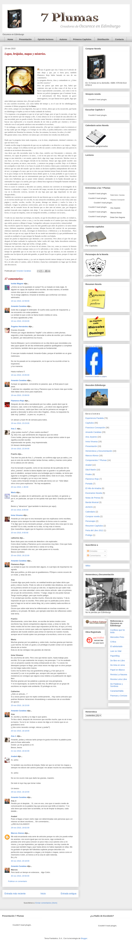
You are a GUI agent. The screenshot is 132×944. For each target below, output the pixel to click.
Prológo (88, 535)
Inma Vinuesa (17, 515)
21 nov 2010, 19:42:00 (20, 751)
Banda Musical (92, 502)
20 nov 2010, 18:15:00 (20, 705)
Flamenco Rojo (17, 401)
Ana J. (13, 429)
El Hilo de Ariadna (93, 488)
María (13, 492)
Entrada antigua (68, 893)
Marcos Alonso (17, 833)
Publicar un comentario (17, 881)
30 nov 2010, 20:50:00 (20, 876)
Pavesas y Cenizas (118, 695)
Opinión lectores (45, 39)
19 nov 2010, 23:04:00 (20, 321)
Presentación (25, 39)
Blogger (84, 938)
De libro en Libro (117, 660)
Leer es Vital (115, 651)
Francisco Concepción (95, 427)
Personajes (90, 521)
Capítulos (89, 423)
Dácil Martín (90, 470)
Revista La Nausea (118, 674)
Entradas (92, 551)
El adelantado (116, 646)
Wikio (87, 566)
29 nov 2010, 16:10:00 (20, 792)
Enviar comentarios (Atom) (46, 903)
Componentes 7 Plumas (96, 460)
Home (10, 39)
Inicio (43, 893)
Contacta (119, 39)
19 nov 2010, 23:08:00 (20, 395)
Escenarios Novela (93, 493)
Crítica (113, 642)
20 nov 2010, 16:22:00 (20, 555)
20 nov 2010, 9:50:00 (19, 533)
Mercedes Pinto (117, 637)
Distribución (103, 39)
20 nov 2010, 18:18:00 (20, 731)
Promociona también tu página (96, 376)
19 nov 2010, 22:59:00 (20, 301)
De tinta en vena (117, 665)
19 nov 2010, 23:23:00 (20, 423)
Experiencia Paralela (94, 418)
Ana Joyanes (115, 208)
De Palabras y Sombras (116, 685)
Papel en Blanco (117, 670)
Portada (88, 483)
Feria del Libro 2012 (94, 530)
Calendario (90, 512)
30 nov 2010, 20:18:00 (20, 861)
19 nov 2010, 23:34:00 (20, 449)
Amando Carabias (19, 306)
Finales (88, 474)
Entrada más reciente (15, 893)
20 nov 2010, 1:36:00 (19, 487)
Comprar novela (92, 516)
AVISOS (89, 507)
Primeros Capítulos (82, 39)
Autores (63, 39)
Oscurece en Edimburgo (93, 346)
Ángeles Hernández (19, 326)
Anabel (14, 756)
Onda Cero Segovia (117, 217)
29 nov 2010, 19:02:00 (20, 828)
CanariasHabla (116, 691)
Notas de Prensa (92, 498)
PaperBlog (115, 656)
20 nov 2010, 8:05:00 (19, 510)
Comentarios (94, 555)
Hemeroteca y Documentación (98, 451)
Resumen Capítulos (94, 526)
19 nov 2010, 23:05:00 (20, 375)
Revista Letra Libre (118, 679)
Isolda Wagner (17, 283)
